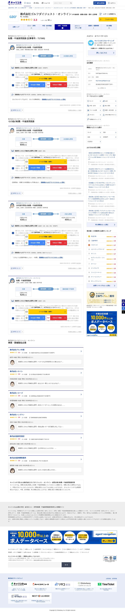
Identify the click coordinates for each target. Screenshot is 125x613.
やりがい (92, 114)
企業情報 (35, 552)
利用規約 (87, 549)
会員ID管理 (38, 549)
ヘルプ (81, 549)
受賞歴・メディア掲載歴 (14, 552)
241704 (78, 263)
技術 (89, 137)
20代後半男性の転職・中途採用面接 (29, 130)
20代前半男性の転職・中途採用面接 (29, 205)
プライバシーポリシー (47, 552)
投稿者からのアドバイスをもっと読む (54, 99)
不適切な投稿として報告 (74, 110)
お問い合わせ (27, 552)
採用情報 (114, 578)
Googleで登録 (35, 84)
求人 (37, 3)
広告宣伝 (90, 141)
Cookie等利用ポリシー (61, 552)
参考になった (16, 110)
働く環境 (107, 105)
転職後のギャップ (94, 119)
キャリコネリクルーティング (104, 41)
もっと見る (101, 88)
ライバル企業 (93, 110)
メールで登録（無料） (46, 78)
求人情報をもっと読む (101, 224)
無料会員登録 (101, 3)
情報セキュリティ (74, 552)
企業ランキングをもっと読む (101, 285)
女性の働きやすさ (110, 114)
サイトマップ (85, 552)
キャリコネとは (47, 549)
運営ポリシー (57, 549)
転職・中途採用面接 (23, 280)
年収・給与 (93, 105)
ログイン (113, 3)
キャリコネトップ (13, 549)
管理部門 (105, 137)
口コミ (29, 3)
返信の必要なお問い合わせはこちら (42, 560)
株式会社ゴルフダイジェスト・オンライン (45, 14)
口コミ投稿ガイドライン (70, 549)
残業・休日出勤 (109, 110)
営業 (104, 132)
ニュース (47, 3)
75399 (78, 326)
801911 (78, 188)
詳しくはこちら (101, 53)
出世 (106, 101)
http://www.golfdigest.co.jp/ (103, 80)
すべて (91, 101)
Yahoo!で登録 (57, 84)
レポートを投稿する (109, 14)
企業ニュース (28, 549)
